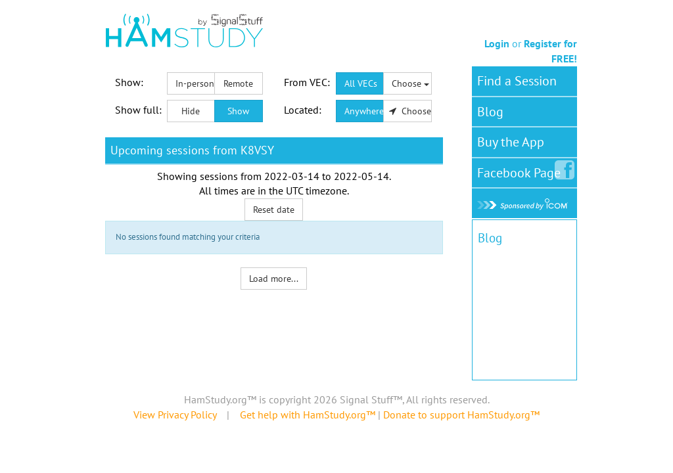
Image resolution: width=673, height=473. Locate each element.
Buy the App (510, 141)
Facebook (521, 170)
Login (496, 43)
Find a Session (517, 80)
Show (238, 111)
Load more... (273, 278)
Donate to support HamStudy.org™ (461, 414)
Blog (490, 111)
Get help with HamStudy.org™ (307, 414)
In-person (194, 83)
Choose (410, 83)
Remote (238, 83)
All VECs (360, 83)
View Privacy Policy (174, 414)
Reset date (273, 209)
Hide (190, 111)
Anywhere (364, 111)
